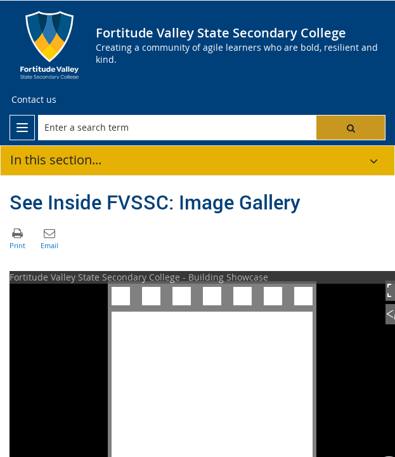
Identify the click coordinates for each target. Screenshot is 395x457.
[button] (350, 127)
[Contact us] (34, 99)
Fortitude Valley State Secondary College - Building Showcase (139, 277)
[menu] (22, 127)
